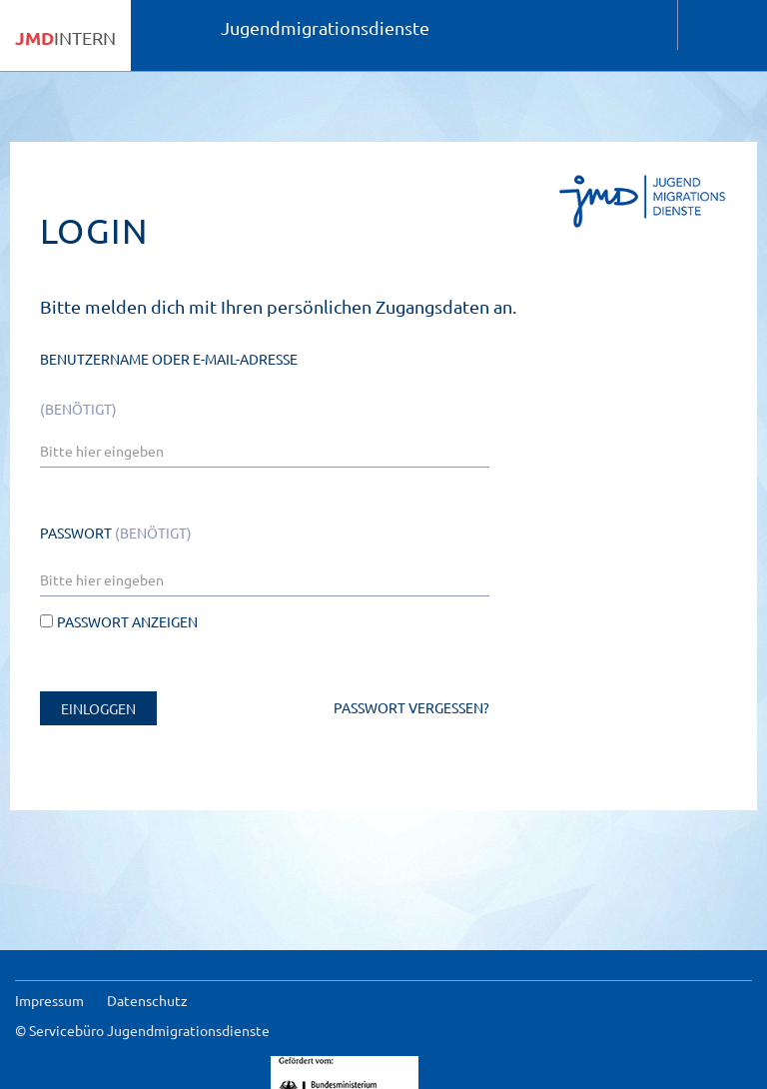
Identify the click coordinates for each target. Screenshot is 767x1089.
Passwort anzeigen (119, 621)
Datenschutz (147, 1000)
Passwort (116, 533)
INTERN (65, 37)
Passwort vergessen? (411, 707)
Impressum (49, 1000)
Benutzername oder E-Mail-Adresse (169, 384)
